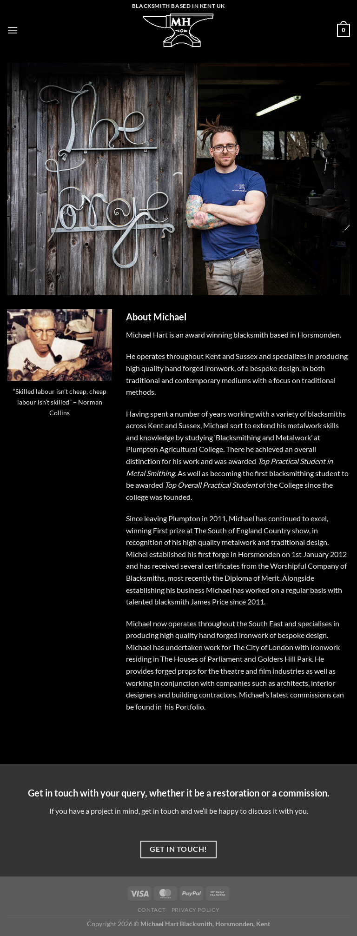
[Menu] (12, 30)
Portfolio (189, 706)
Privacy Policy (196, 909)
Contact (151, 909)
